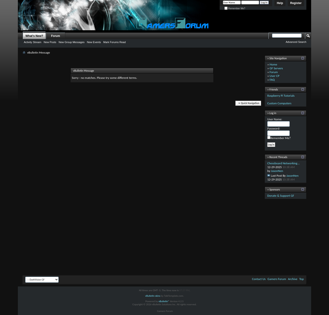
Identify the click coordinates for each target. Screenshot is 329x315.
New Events (94, 42)
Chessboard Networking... (283, 163)
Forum (55, 36)
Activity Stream (32, 42)
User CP (274, 76)
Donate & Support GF (280, 195)
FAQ (272, 79)
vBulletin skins (152, 295)
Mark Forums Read (114, 42)
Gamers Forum (277, 279)
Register (296, 3)
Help (280, 3)
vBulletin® (163, 301)
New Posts (50, 42)
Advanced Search (296, 41)
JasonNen (277, 171)
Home (273, 64)
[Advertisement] (164, 238)
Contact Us (259, 279)
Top (301, 279)
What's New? (34, 36)
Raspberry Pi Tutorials (280, 95)
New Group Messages (72, 42)
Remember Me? (234, 8)
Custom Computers (279, 103)
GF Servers (276, 68)
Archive (292, 279)
